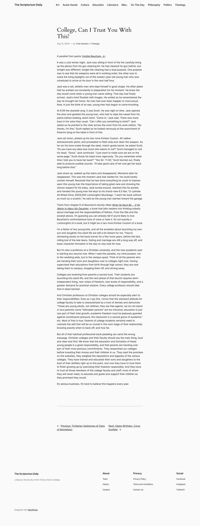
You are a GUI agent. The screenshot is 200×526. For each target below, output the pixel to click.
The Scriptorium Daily (28, 4)
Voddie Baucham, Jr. (93, 56)
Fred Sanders (82, 43)
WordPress (33, 510)
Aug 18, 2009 (63, 43)
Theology (95, 43)
